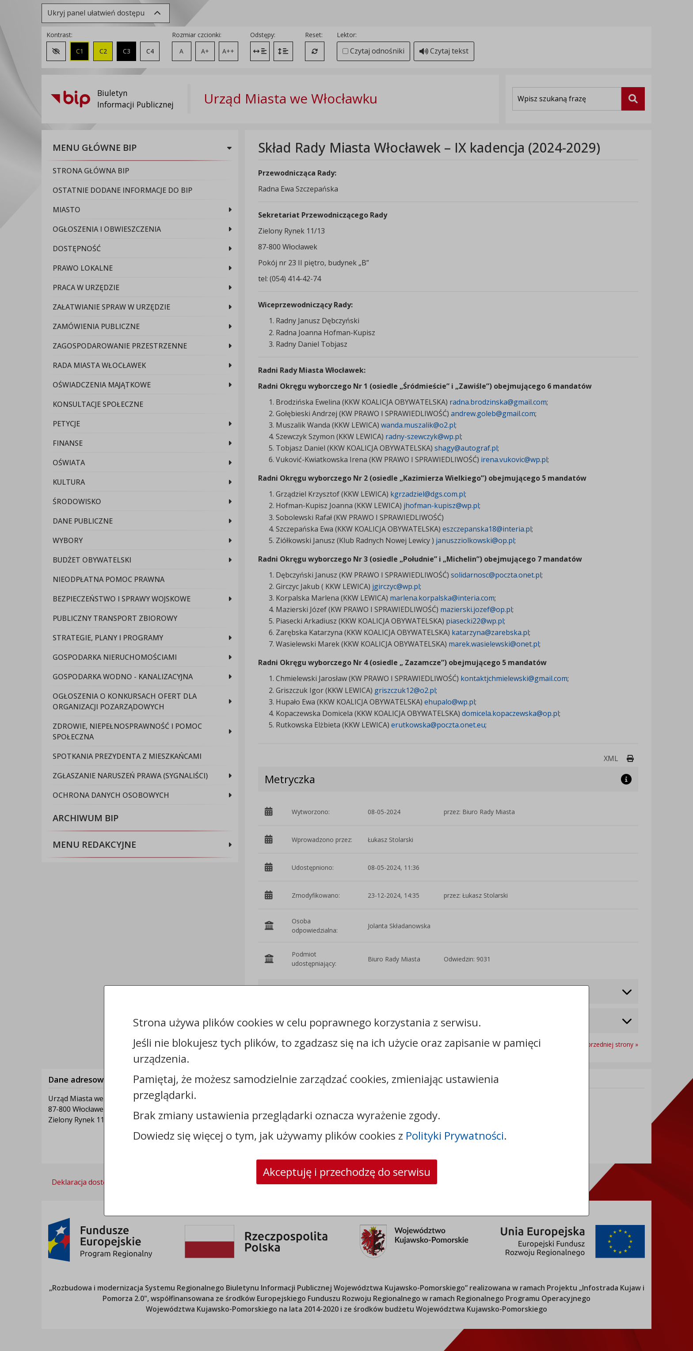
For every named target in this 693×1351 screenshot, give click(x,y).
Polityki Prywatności (455, 1135)
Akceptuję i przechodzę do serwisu (346, 1171)
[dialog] (346, 675)
